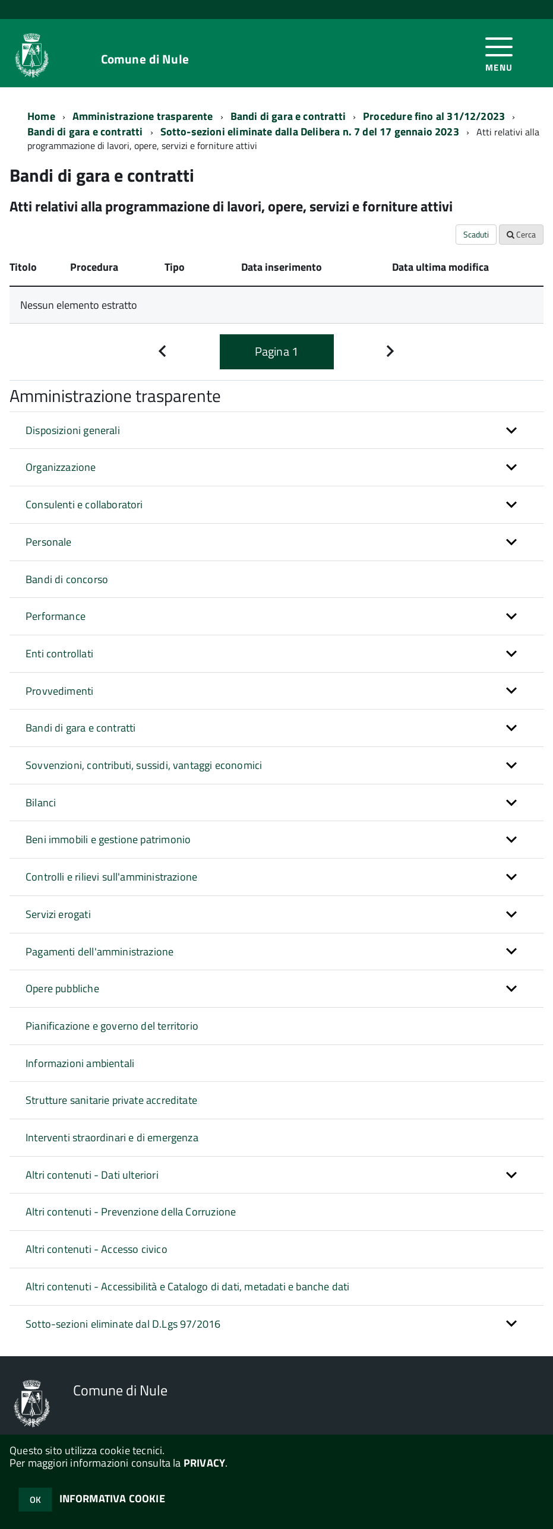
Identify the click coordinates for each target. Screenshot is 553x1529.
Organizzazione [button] (61, 467)
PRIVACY (204, 1463)
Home (41, 116)
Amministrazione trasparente (142, 116)
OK (35, 1499)
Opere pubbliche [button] (62, 988)
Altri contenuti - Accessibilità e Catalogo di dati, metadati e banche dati (187, 1286)
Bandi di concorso (67, 579)
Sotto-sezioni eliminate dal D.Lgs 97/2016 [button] (123, 1324)
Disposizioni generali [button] (73, 430)
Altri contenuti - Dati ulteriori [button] (92, 1175)
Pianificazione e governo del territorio (112, 1026)
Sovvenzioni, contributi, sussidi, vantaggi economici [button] (144, 765)
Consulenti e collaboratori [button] (84, 504)
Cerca (521, 234)
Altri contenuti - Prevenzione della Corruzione (131, 1212)
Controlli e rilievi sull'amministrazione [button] (111, 877)
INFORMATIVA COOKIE (112, 1498)
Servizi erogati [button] (58, 914)
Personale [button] (49, 542)
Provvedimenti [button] (59, 691)
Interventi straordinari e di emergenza (112, 1137)
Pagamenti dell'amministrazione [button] (99, 952)
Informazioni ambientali (80, 1063)
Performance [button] (56, 616)
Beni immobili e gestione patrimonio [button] (108, 839)
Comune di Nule (145, 59)
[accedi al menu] (499, 53)
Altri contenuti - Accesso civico (97, 1249)
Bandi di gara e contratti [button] (81, 728)
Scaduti (476, 234)
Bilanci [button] (41, 802)
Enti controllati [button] (59, 653)
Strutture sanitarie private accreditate (111, 1100)
